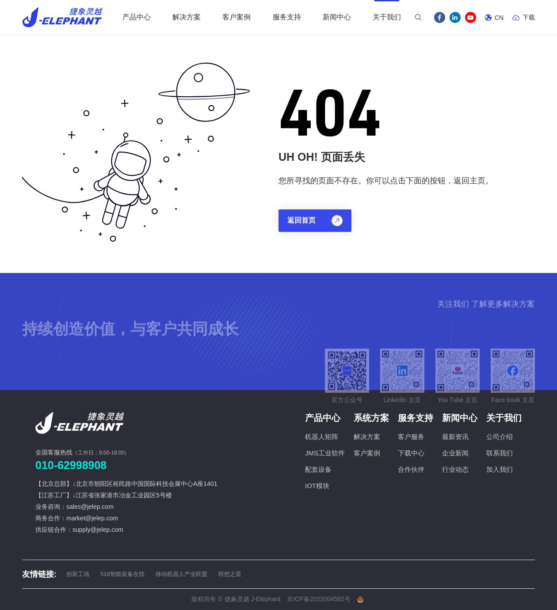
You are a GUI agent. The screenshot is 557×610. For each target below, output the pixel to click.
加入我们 (499, 469)
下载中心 (411, 453)
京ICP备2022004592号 (318, 598)
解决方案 (367, 436)
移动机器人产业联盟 (181, 574)
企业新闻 (455, 453)
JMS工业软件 (325, 453)
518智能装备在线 (122, 574)
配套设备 (318, 469)
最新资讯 (455, 436)
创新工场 (77, 574)
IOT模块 (317, 485)
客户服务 (411, 436)
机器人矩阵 (321, 436)
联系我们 (499, 453)
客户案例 (367, 453)
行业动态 (455, 469)
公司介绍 (499, 436)
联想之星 (229, 574)
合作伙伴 (411, 469)
